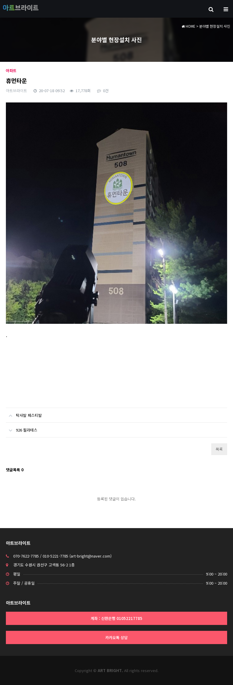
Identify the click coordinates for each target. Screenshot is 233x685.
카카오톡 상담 (116, 637)
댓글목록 (15, 469)
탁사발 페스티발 (24, 413)
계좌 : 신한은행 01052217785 (116, 618)
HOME (188, 26)
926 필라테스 (21, 428)
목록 (219, 449)
